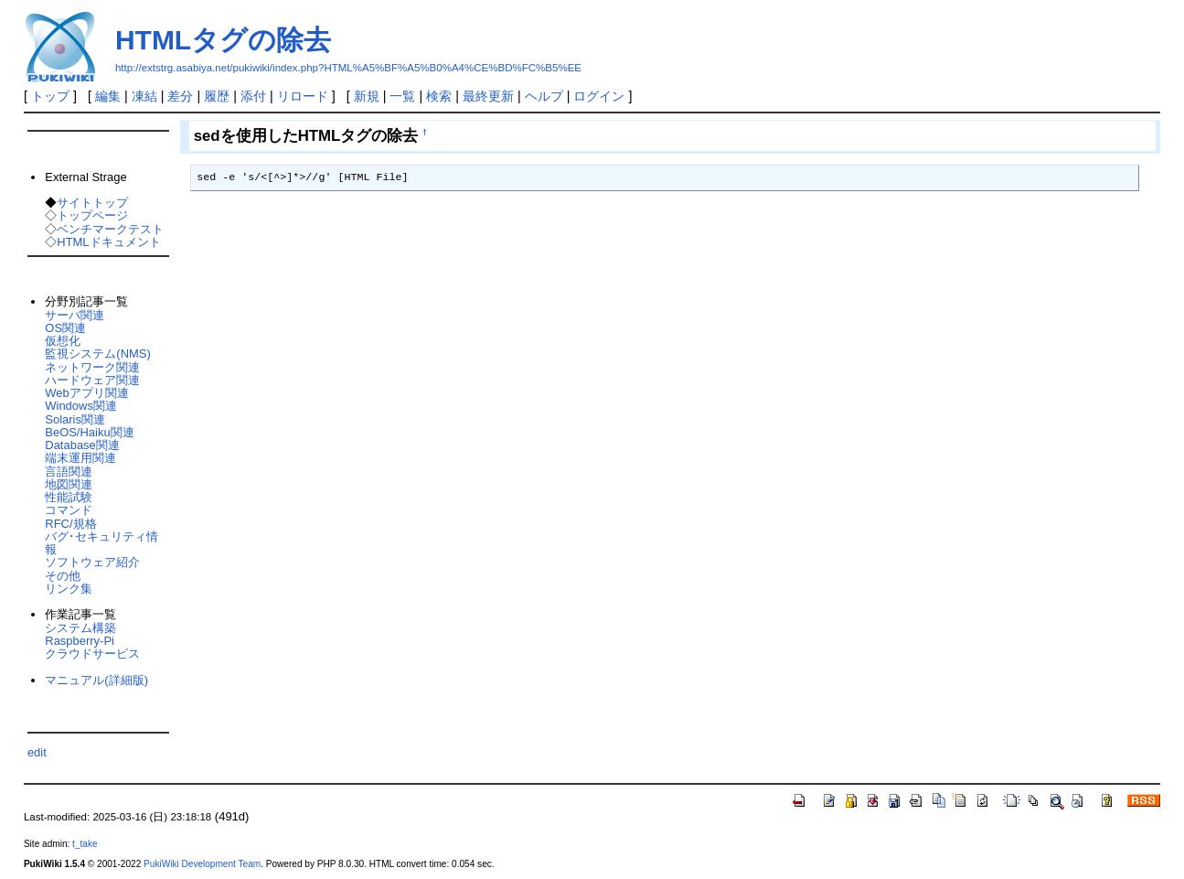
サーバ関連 (74, 315)
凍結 (144, 96)
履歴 (216, 96)
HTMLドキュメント (108, 242)
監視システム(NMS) (97, 353)
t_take (84, 844)
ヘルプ (544, 96)
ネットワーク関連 (92, 367)
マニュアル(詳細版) (96, 680)
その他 (62, 576)
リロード (302, 96)
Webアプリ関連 (86, 393)
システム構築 (80, 628)
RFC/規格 (70, 524)
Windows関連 (81, 406)
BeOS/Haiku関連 (89, 432)
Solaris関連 (75, 419)
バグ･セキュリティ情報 (101, 543)
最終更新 (488, 96)
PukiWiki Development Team (202, 864)
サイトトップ (92, 202)
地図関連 (68, 484)
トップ (50, 96)
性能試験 (68, 497)
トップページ (92, 215)
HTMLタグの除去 (223, 40)
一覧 (402, 96)
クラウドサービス (92, 653)
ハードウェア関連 (92, 380)
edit (37, 752)
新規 (366, 96)
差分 (180, 96)
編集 (108, 96)
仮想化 (62, 341)
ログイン (598, 96)
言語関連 (68, 471)
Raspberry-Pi (79, 641)
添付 (253, 96)
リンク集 (68, 588)
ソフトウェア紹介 (92, 562)
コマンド (68, 510)
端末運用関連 (80, 458)
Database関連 (82, 445)
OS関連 (65, 328)
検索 (439, 96)
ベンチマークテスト (110, 229)
